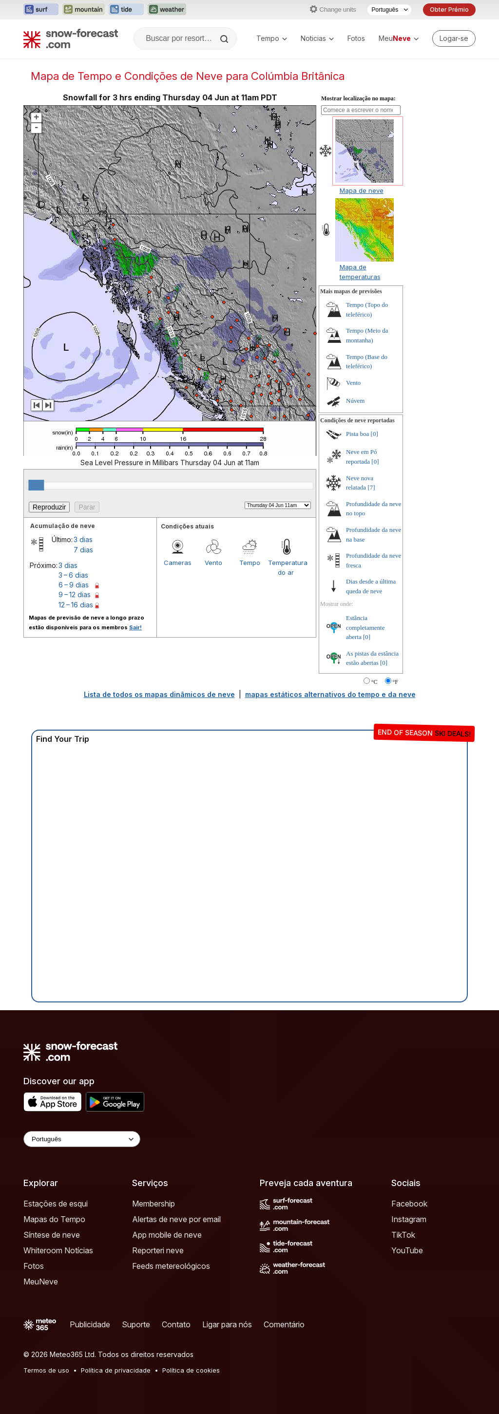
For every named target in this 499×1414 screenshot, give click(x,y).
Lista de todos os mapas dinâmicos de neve (159, 694)
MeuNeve (40, 1281)
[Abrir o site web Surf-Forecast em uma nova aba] (40, 9)
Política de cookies (191, 1370)
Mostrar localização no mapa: (358, 98)
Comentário (284, 1324)
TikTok (403, 1235)
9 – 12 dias (74, 594)
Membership (153, 1203)
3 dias (83, 539)
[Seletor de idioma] (389, 9)
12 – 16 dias (75, 605)
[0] (374, 433)
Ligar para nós (227, 1324)
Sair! (135, 627)
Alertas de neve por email (176, 1219)
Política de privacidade (116, 1370)
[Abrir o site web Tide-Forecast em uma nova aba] (126, 9)
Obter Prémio (449, 9)
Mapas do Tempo (54, 1219)
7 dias (83, 550)
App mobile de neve (167, 1235)
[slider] (36, 485)
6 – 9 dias (73, 585)
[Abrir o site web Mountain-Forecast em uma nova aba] (83, 9)
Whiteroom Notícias (58, 1250)
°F (395, 682)
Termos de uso (46, 1370)
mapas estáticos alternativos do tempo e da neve (330, 694)
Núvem (355, 400)
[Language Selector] (81, 1139)
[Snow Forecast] (70, 38)
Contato (176, 1324)
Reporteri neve (158, 1250)
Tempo (271, 38)
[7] (371, 487)
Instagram (408, 1219)
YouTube (407, 1250)
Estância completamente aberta (365, 627)
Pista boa (357, 433)
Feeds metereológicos (171, 1266)
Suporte (136, 1324)
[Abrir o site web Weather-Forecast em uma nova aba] (167, 9)
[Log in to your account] (454, 38)
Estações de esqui (55, 1203)
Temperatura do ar (286, 567)
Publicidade (90, 1324)
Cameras (178, 562)
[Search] (225, 39)
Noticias (317, 38)
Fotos (356, 38)
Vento (213, 562)
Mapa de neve (362, 190)
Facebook (409, 1203)
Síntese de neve (51, 1235)
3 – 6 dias (73, 575)
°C (374, 682)
